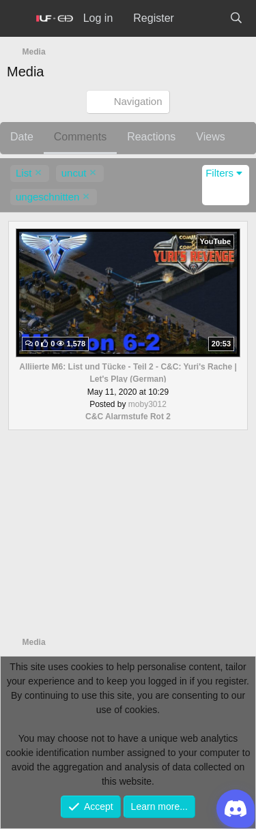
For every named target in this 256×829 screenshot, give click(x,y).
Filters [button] (219, 173)
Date (21, 136)
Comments (80, 136)
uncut (74, 173)
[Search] (235, 18)
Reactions (151, 136)
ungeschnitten (47, 196)
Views (210, 136)
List (23, 173)
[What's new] (201, 18)
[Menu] (18, 19)
